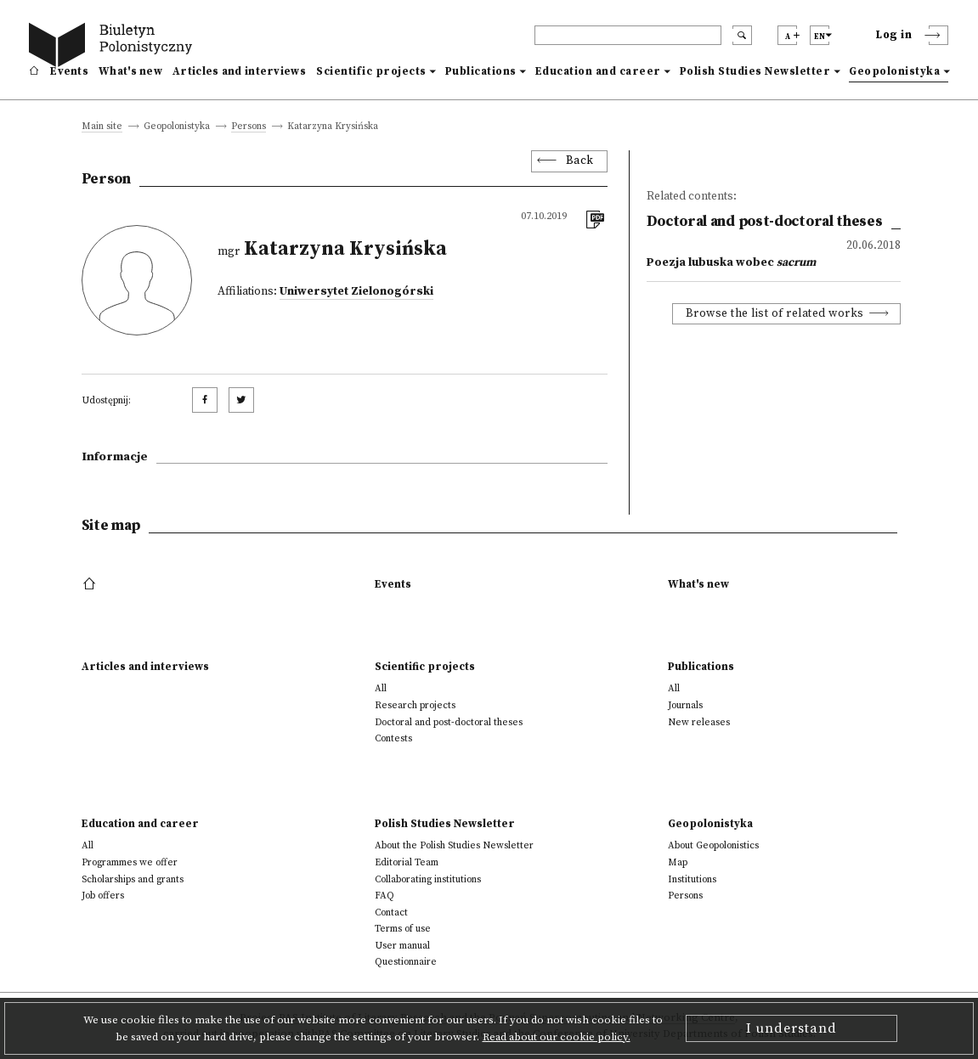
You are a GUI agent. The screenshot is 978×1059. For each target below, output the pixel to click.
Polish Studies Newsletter (755, 71)
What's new (130, 71)
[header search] (627, 35)
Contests (393, 738)
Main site (102, 126)
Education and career (598, 71)
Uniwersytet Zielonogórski (356, 291)
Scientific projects (371, 71)
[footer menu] (91, 584)
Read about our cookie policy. (556, 1037)
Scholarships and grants (133, 879)
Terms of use (403, 928)
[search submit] (742, 35)
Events (69, 71)
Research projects (415, 705)
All (381, 688)
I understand (791, 1028)
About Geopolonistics (713, 845)
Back (580, 161)
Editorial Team (406, 862)
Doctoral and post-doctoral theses (449, 722)
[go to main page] (114, 47)
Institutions (692, 879)
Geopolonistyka (894, 71)
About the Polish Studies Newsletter (454, 845)
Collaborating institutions (428, 879)
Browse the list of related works (775, 314)
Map (677, 862)
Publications (481, 71)
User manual (402, 945)
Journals (685, 705)
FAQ (384, 895)
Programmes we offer (130, 862)
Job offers (103, 895)
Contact (391, 912)
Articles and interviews (239, 71)
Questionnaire (406, 961)
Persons (248, 126)
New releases (699, 722)
